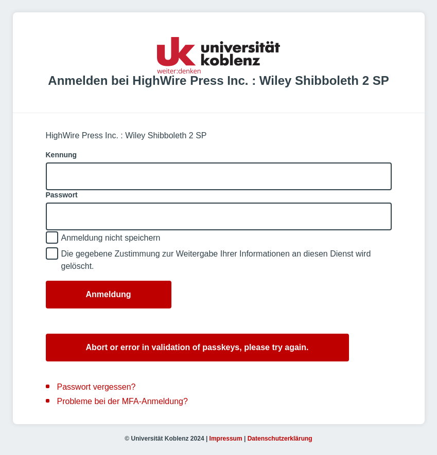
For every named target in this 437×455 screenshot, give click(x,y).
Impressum (225, 438)
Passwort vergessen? (96, 387)
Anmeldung (108, 294)
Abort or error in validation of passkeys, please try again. (197, 347)
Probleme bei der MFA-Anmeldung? (122, 401)
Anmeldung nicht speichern (111, 237)
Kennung (61, 155)
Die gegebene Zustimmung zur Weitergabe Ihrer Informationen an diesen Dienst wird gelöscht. (216, 259)
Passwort (62, 195)
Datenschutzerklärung (280, 438)
